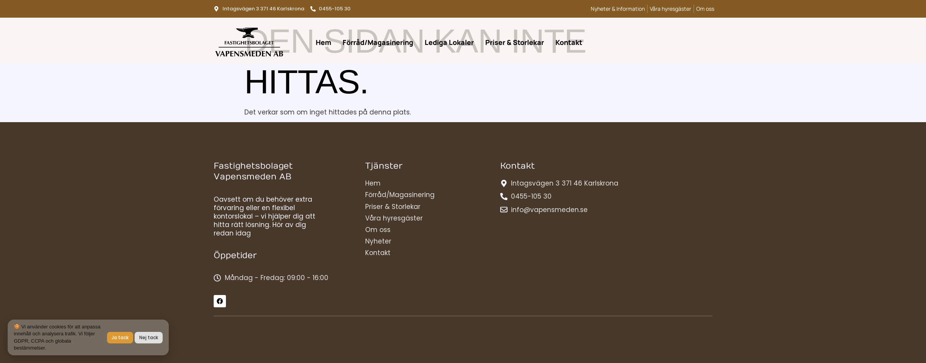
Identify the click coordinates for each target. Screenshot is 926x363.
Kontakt (568, 42)
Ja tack (120, 337)
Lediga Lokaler (449, 42)
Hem (323, 42)
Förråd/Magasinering (378, 42)
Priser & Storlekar (514, 42)
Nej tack (148, 337)
